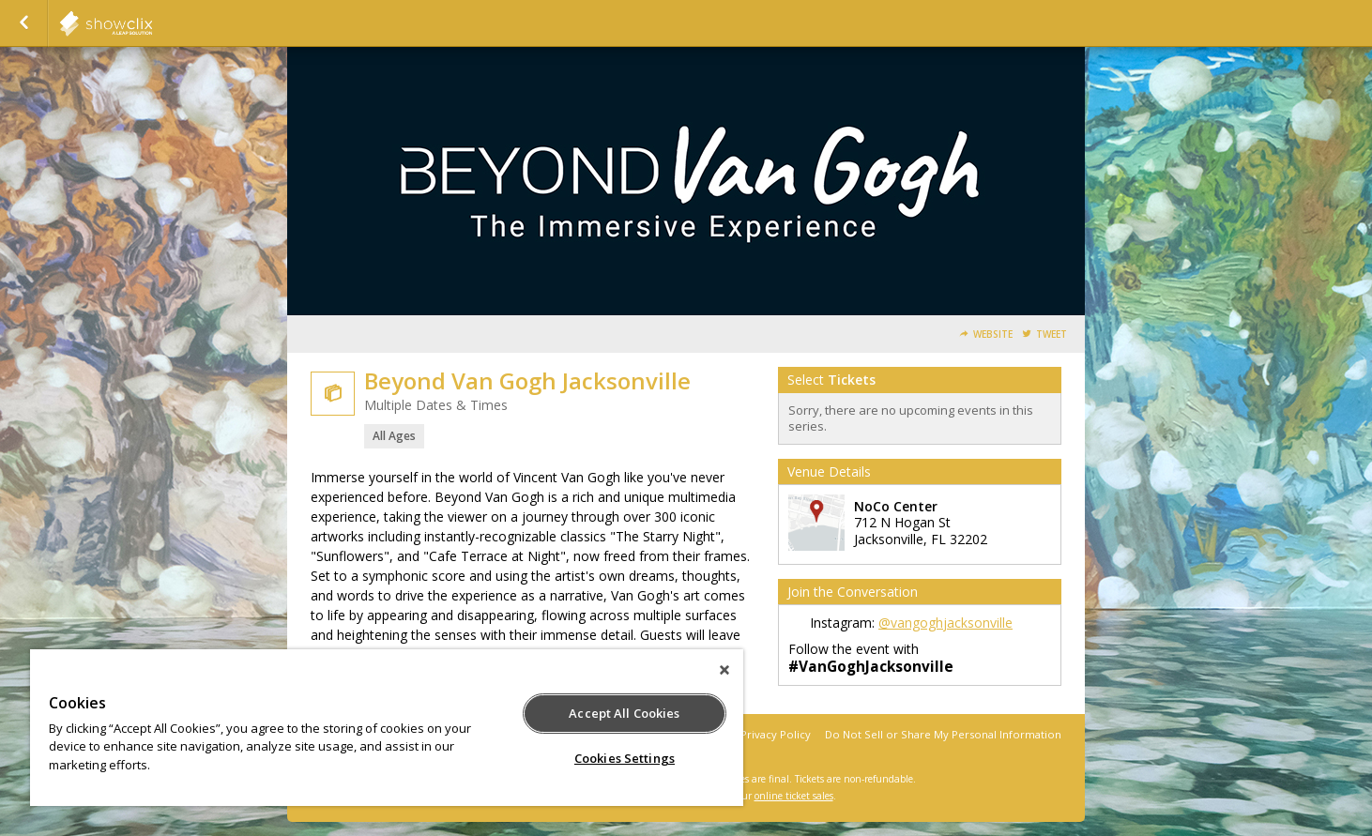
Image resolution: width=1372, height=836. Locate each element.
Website (993, 334)
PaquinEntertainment (152, 23)
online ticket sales (794, 795)
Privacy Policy (775, 734)
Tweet (1051, 334)
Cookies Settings (624, 758)
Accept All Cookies (624, 713)
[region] (386, 727)
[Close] (724, 670)
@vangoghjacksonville (945, 622)
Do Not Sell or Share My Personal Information (943, 734)
